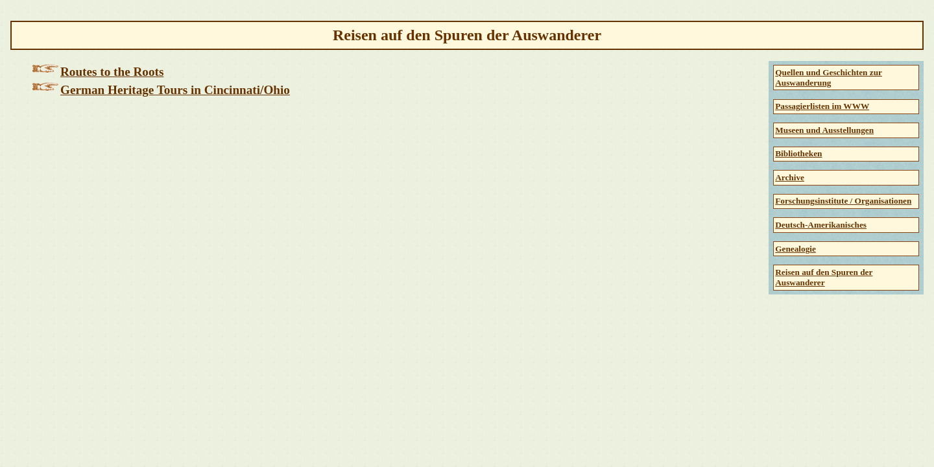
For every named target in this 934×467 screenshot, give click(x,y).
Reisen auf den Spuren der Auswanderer (823, 277)
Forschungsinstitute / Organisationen (843, 201)
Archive (789, 177)
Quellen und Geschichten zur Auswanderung (828, 77)
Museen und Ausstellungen (824, 130)
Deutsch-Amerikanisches (821, 225)
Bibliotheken (798, 153)
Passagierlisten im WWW (822, 106)
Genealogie (795, 249)
